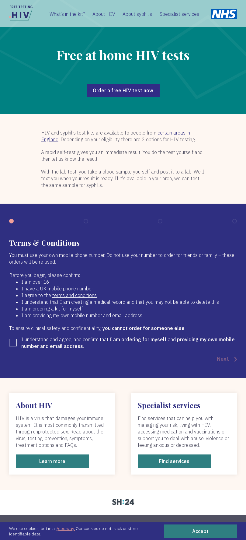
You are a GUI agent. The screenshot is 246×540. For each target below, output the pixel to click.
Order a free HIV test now (123, 90)
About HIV (103, 14)
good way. (65, 528)
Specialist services (179, 14)
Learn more (52, 461)
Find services (174, 461)
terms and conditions (74, 295)
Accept (200, 531)
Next (227, 359)
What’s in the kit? (67, 14)
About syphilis (137, 14)
